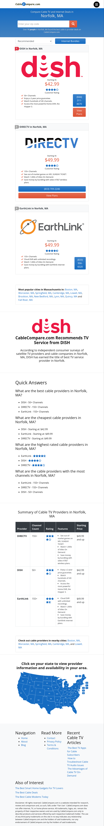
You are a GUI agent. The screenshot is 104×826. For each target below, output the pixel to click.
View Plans (79, 112)
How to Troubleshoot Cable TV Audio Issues (77, 762)
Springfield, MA (43, 293)
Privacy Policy (54, 741)
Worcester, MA (26, 293)
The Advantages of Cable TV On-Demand (77, 772)
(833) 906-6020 (80, 263)
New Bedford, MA (43, 296)
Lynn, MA (59, 296)
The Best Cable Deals (26, 792)
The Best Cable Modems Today (31, 796)
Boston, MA (71, 289)
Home (24, 738)
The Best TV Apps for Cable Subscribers (76, 751)
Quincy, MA (71, 296)
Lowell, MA (76, 293)
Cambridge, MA (61, 293)
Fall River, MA (25, 300)
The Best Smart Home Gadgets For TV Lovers (39, 788)
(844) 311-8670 (79, 100)
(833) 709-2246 (52, 189)
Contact (51, 738)
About (24, 741)
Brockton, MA (25, 296)
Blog (23, 745)
